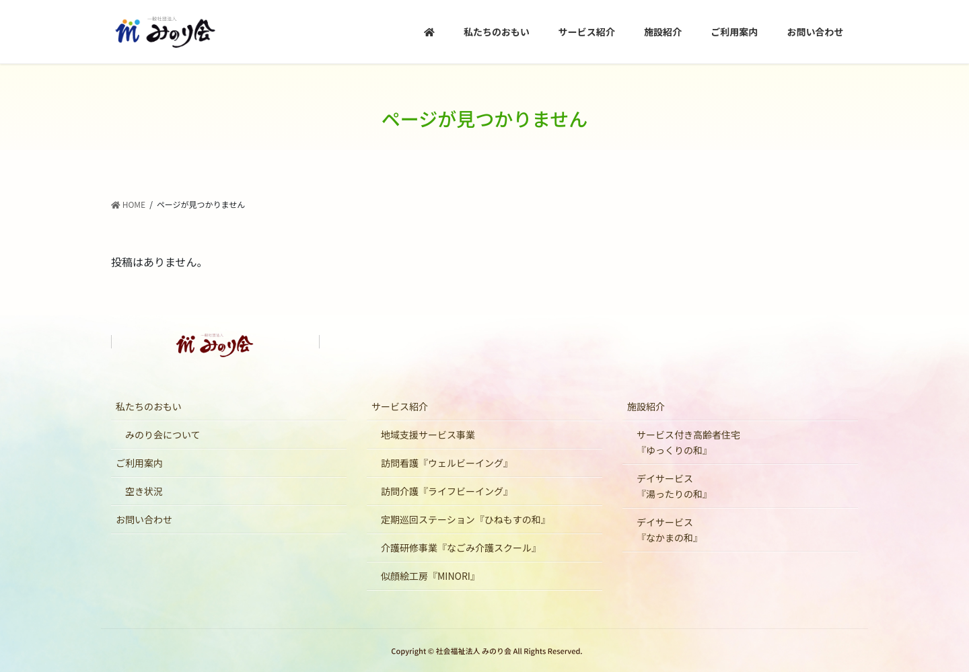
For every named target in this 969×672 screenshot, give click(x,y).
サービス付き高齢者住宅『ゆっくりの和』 (688, 442)
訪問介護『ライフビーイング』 (447, 491)
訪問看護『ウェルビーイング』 (447, 463)
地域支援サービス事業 (428, 434)
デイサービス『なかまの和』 (670, 529)
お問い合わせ (144, 519)
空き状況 (144, 491)
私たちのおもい (149, 406)
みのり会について (163, 434)
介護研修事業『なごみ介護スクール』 (461, 547)
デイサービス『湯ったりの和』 (674, 486)
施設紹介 (646, 406)
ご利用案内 (139, 463)
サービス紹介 (399, 406)
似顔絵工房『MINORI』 (430, 576)
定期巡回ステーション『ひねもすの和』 (465, 519)
